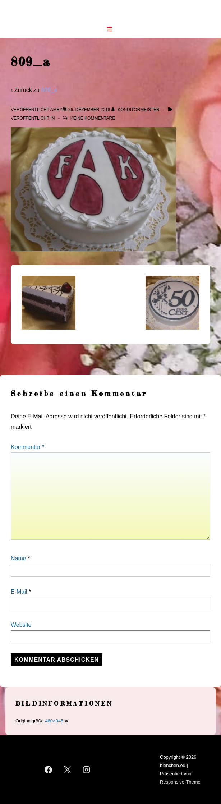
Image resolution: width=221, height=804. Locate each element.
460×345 (54, 720)
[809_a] (89, 109)
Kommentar (27, 447)
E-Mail (19, 592)
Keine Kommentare (92, 118)
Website (21, 625)
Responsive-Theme (180, 782)
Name (18, 558)
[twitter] (67, 769)
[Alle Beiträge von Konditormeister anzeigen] (136, 109)
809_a (49, 90)
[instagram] (86, 769)
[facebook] (48, 769)
